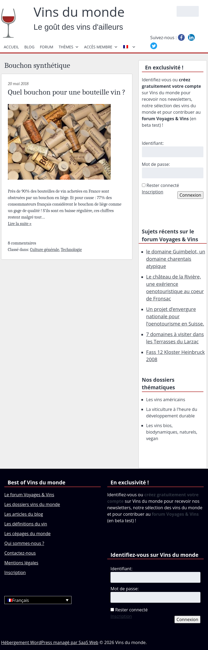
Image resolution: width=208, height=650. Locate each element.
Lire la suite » (19, 223)
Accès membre (101, 46)
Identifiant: (153, 143)
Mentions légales (21, 563)
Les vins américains (165, 400)
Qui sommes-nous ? (24, 543)
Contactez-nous (20, 553)
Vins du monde (79, 11)
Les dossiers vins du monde (32, 504)
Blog (29, 46)
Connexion (190, 195)
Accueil (11, 46)
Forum (46, 46)
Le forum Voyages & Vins (29, 495)
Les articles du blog (23, 514)
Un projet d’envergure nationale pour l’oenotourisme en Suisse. (175, 316)
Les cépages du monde (27, 534)
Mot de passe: (156, 164)
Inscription (152, 192)
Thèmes (69, 46)
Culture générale (44, 249)
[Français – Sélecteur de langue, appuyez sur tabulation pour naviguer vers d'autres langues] (38, 600)
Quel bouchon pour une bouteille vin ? (66, 92)
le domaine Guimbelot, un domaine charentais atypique (175, 258)
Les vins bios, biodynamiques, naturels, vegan (171, 432)
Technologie (71, 249)
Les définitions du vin (25, 524)
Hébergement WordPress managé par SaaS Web (49, 642)
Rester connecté (163, 185)
